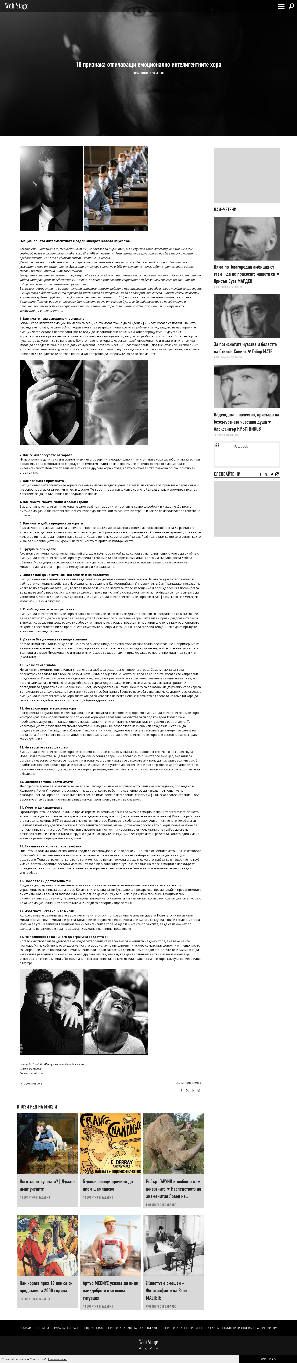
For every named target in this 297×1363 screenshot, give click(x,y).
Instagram (199, 1090)
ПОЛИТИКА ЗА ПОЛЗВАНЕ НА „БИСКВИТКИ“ (254, 1328)
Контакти (37, 1328)
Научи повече (57, 1359)
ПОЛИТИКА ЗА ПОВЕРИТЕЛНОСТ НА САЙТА (193, 1328)
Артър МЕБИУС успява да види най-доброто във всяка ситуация (110, 1290)
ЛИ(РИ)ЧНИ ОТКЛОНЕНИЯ (226, 434)
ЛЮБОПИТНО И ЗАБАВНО (148, 73)
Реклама (20, 1328)
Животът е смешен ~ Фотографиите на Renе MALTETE (166, 1290)
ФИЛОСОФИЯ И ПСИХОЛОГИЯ (228, 287)
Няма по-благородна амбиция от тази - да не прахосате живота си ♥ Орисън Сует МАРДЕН (247, 274)
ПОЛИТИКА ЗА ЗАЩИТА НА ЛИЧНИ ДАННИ (133, 1328)
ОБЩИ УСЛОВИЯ (90, 1328)
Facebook (181, 1090)
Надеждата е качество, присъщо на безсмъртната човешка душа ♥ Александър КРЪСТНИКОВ (246, 422)
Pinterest (151, 1349)
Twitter (187, 1090)
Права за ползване (62, 1328)
